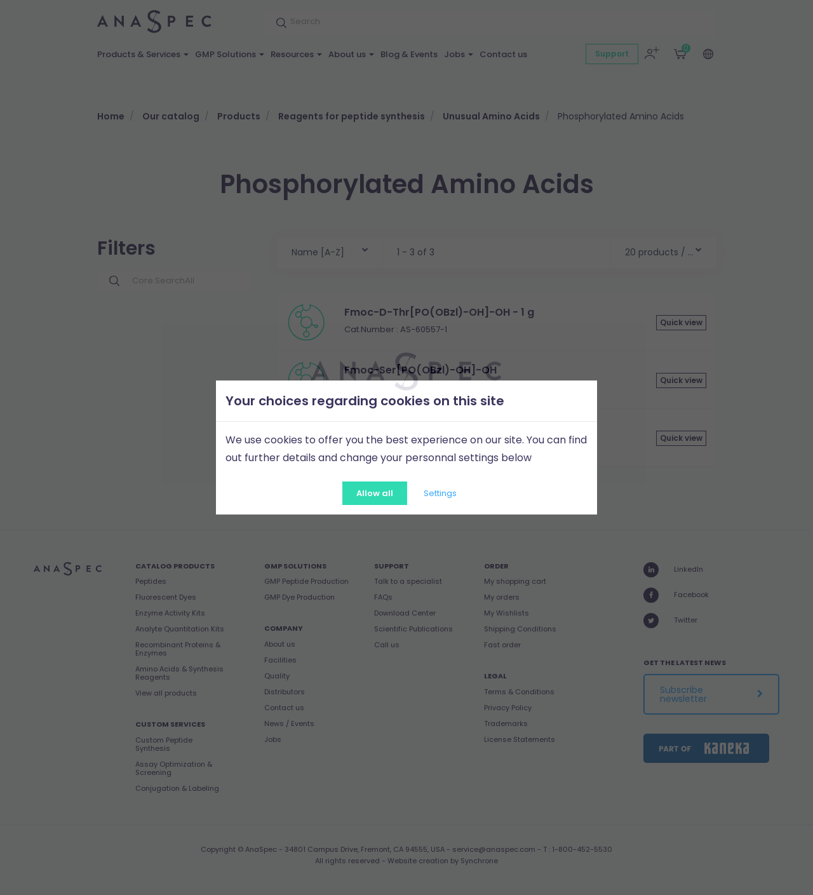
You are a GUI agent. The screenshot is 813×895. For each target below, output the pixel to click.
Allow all (374, 493)
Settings (440, 493)
